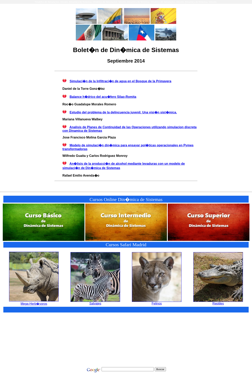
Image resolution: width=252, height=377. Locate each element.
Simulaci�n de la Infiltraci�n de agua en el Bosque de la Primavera (120, 81)
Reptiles (218, 302)
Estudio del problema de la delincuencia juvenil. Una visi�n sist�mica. (123, 112)
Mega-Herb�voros (34, 302)
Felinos (157, 302)
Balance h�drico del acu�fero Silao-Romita (102, 96)
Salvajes (95, 302)
